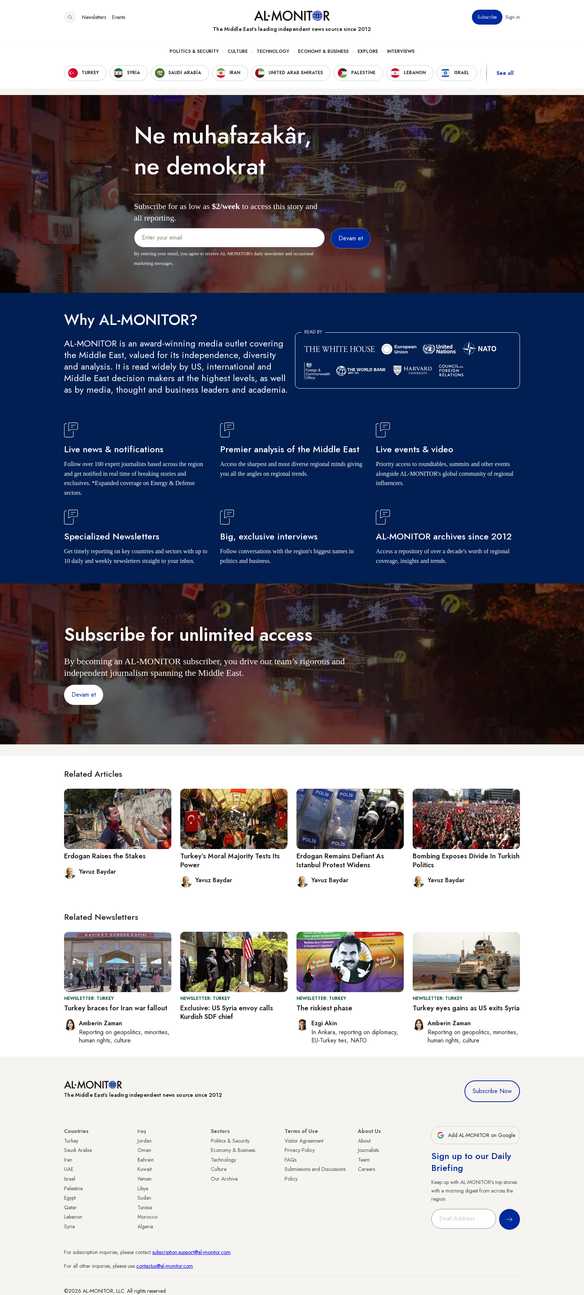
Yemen (144, 1178)
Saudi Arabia (78, 1150)
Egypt (70, 1197)
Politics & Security (194, 56)
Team (364, 1159)
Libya (142, 1188)
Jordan (144, 1140)
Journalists (368, 1150)
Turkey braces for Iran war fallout (115, 1008)
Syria (69, 1226)
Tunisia (144, 1207)
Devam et (84, 694)
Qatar (70, 1207)
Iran (68, 1159)
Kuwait (144, 1169)
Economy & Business (323, 56)
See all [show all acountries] (505, 78)
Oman (144, 1150)
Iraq (141, 1131)
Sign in (512, 22)
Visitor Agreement (304, 1140)
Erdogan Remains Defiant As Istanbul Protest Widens (340, 860)
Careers (366, 1169)
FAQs (290, 1159)
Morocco (147, 1216)
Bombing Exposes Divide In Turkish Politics (466, 860)
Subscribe (487, 22)
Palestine (73, 1188)
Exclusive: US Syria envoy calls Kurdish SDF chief (226, 1012)
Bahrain (145, 1159)
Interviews (401, 56)
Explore (368, 56)
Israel (69, 1178)
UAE (68, 1169)
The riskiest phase (324, 1008)
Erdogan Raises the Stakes (105, 856)
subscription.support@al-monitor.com (191, 1252)
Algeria (145, 1226)
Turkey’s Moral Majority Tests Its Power (230, 860)
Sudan (144, 1197)
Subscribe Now (492, 1091)
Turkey (71, 1140)
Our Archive (224, 1178)
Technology (273, 56)
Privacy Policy (300, 1150)
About (364, 1140)
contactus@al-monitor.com (164, 1266)
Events (118, 22)
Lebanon (73, 1216)
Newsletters (94, 22)
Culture (238, 56)
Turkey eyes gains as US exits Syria (466, 1008)
